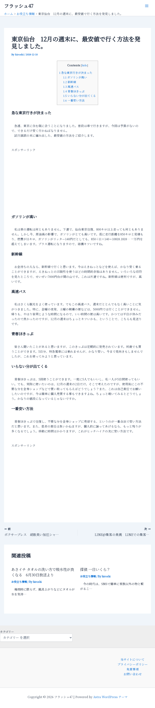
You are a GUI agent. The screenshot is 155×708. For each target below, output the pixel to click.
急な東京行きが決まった (75, 73)
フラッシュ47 (18, 5)
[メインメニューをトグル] (146, 6)
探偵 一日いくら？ (95, 569)
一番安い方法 (74, 100)
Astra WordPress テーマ (110, 697)
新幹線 (69, 82)
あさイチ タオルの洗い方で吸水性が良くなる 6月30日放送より (42, 571)
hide (84, 65)
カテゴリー (7, 632)
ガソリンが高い (75, 77)
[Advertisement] (77, 180)
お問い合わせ (133, 674)
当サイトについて (132, 659)
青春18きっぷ (74, 91)
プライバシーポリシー (132, 664)
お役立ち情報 (19, 582)
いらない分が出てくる (79, 96)
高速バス (71, 87)
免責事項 (133, 669)
